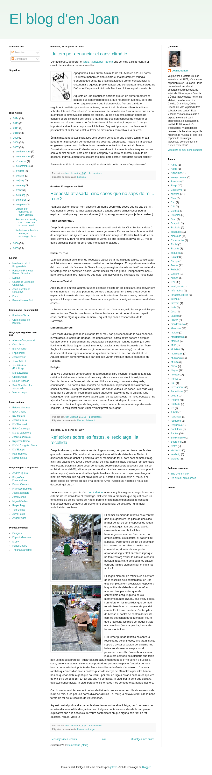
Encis (15, 296)
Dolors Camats (20, 484)
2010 (16, 133)
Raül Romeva (19, 453)
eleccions (176, 236)
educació (176, 231)
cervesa (175, 194)
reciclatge (89, 729)
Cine (173, 198)
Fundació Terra (20, 315)
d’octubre (21, 161)
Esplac (16, 277)
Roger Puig (18, 505)
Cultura (175, 210)
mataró (174, 332)
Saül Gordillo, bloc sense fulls (22, 387)
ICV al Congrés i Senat (24, 445)
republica (176, 420)
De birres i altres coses (183, 478)
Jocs (173, 311)
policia (174, 395)
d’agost (20, 170)
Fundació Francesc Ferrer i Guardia (22, 272)
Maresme (176, 328)
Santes (174, 433)
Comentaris (19, 58)
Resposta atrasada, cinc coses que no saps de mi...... (26, 222)
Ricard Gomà (19, 458)
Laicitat (175, 315)
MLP (173, 345)
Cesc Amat (18, 344)
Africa (174, 164)
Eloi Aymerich (19, 348)
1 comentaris (95, 173)
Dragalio (175, 223)
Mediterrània (178, 336)
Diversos (176, 215)
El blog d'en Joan (64, 19)
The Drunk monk (180, 473)
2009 (16, 137)
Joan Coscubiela (21, 437)
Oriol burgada (19, 376)
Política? (175, 404)
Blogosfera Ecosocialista (19, 479)
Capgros (17, 533)
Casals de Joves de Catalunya (23, 283)
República (176, 425)
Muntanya (176, 358)
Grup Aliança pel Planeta (98, 61)
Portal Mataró (19, 545)
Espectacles (177, 240)
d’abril (19, 190)
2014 (16, 118)
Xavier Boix (18, 513)
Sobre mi (90, 420)
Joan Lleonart (71, 173)
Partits (174, 378)
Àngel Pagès (19, 518)
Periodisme (177, 391)
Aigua (174, 168)
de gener (21, 204)
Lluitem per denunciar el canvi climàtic (88, 53)
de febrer (21, 199)
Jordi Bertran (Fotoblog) (19, 367)
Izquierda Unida (21, 441)
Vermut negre (19, 392)
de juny (20, 180)
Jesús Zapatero (20, 492)
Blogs (174, 185)
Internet (175, 303)
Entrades (18, 52)
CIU (173, 206)
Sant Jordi (176, 429)
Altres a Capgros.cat (23, 340)
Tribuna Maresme (22, 549)
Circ (173, 202)
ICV (173, 282)
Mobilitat (175, 349)
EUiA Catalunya (21, 428)
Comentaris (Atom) (77, 745)
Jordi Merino (95, 492)
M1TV (15, 541)
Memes (80, 420)
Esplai (174, 244)
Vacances (176, 450)
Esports (175, 248)
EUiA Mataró (19, 411)
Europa (175, 261)
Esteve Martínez (21, 407)
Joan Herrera (19, 420)
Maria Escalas (20, 372)
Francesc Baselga (22, 488)
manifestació (178, 324)
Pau (173, 383)
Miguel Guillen (20, 501)
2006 (16, 243)
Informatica (177, 290)
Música (175, 362)
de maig (21, 185)
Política (175, 399)
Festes (80, 729)
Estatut (174, 257)
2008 (16, 142)
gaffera (113, 767)
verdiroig (175, 454)
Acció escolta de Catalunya (21, 290)
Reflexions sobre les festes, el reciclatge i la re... (26, 233)
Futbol (174, 269)
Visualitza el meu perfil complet (185, 149)
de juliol (20, 175)
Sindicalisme (178, 437)
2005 (16, 248)
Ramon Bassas (20, 381)
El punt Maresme (21, 537)
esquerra (176, 252)
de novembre (23, 156)
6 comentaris (95, 725)
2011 (16, 128)
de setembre (23, 166)
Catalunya (176, 189)
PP (172, 408)
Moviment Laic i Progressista (20, 265)
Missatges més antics (142, 739)
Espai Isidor (18, 353)
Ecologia (81, 177)
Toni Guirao (18, 509)
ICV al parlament (21, 432)
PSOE (174, 412)
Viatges (175, 458)
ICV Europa (18, 449)
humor (174, 278)
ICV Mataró (18, 416)
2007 (16, 147)
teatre (174, 446)
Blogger (146, 767)
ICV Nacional (19, 424)
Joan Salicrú (19, 361)
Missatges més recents (64, 739)
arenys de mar (179, 177)
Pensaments (178, 387)
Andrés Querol (20, 473)
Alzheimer (176, 173)
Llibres (174, 320)
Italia (173, 307)
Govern (175, 273)
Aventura (176, 181)
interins (175, 299)
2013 (16, 123)
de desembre (23, 151)
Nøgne (174, 370)
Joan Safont (19, 357)
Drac (173, 219)
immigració (177, 286)
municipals (177, 353)
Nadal (174, 366)
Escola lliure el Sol (22, 300)
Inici (103, 739)
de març (21, 195)
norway (175, 374)
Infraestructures (179, 294)
